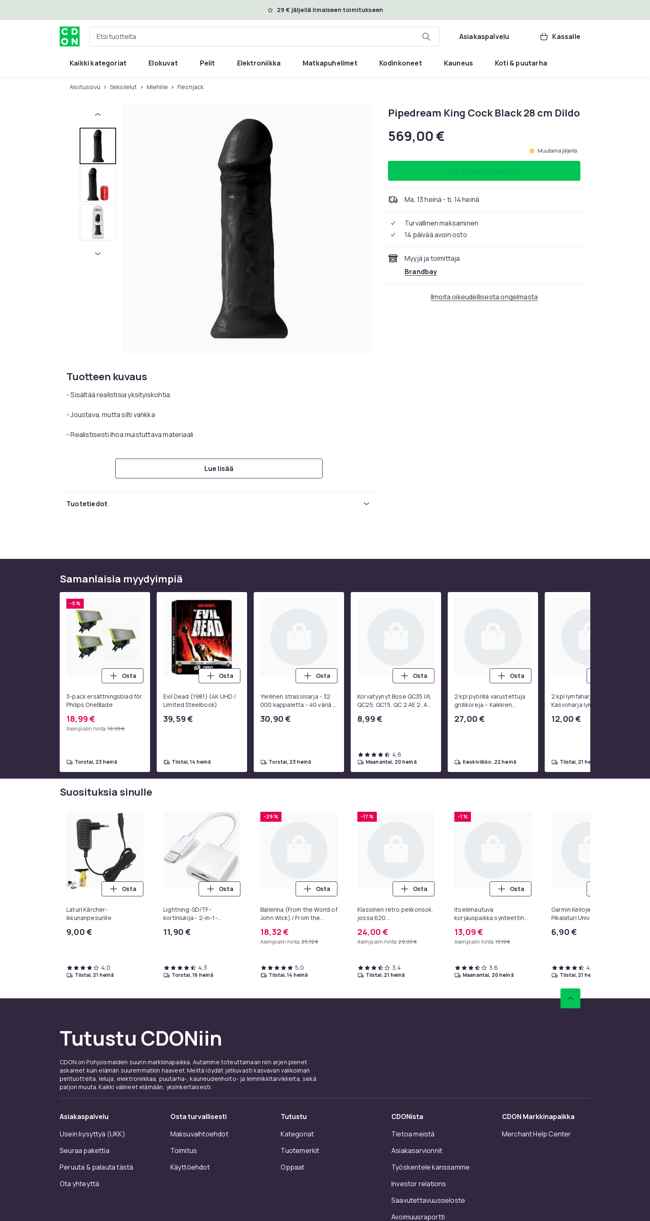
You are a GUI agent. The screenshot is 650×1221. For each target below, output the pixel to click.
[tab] (98, 146)
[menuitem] (98, 63)
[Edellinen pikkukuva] (98, 114)
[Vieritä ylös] (570, 998)
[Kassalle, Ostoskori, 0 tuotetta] (559, 36)
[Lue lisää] (219, 468)
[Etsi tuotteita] (426, 36)
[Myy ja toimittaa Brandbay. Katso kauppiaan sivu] (421, 272)
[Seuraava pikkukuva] (98, 254)
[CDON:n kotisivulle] (70, 36)
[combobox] (264, 36)
